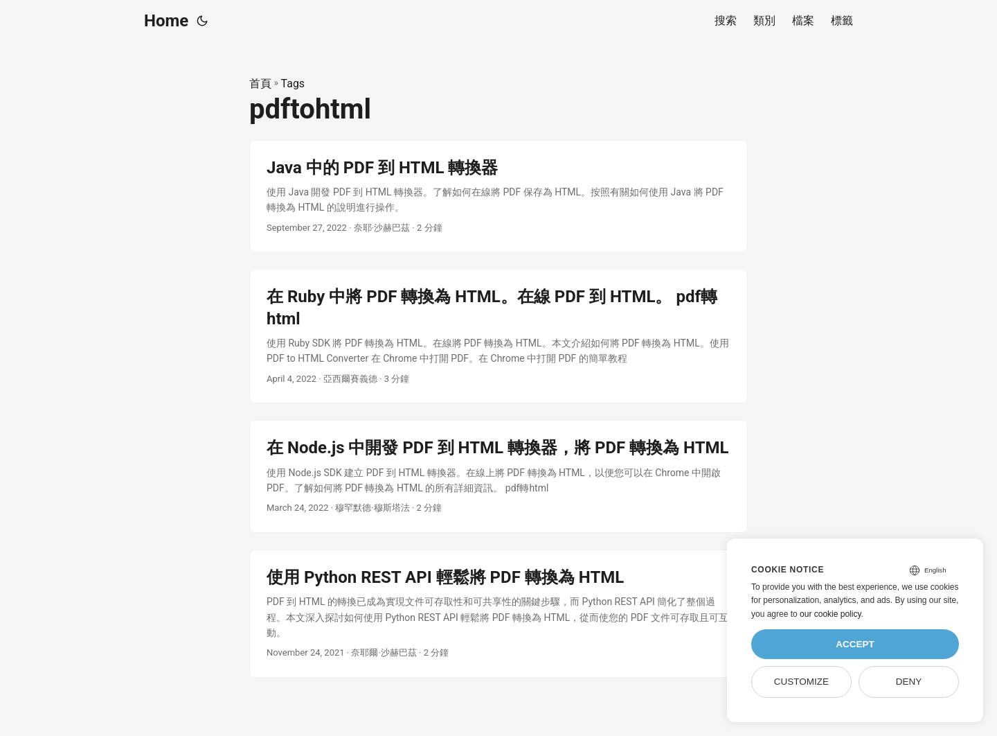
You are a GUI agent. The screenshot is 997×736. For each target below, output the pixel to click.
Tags (293, 83)
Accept (855, 644)
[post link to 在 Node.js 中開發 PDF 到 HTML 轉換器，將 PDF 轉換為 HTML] (498, 476)
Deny (909, 681)
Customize (801, 681)
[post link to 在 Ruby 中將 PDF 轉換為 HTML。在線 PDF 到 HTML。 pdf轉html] (498, 336)
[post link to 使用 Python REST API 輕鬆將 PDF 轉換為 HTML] (498, 613)
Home (166, 20)
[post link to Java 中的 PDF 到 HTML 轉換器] (498, 196)
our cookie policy (830, 614)
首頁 (260, 83)
